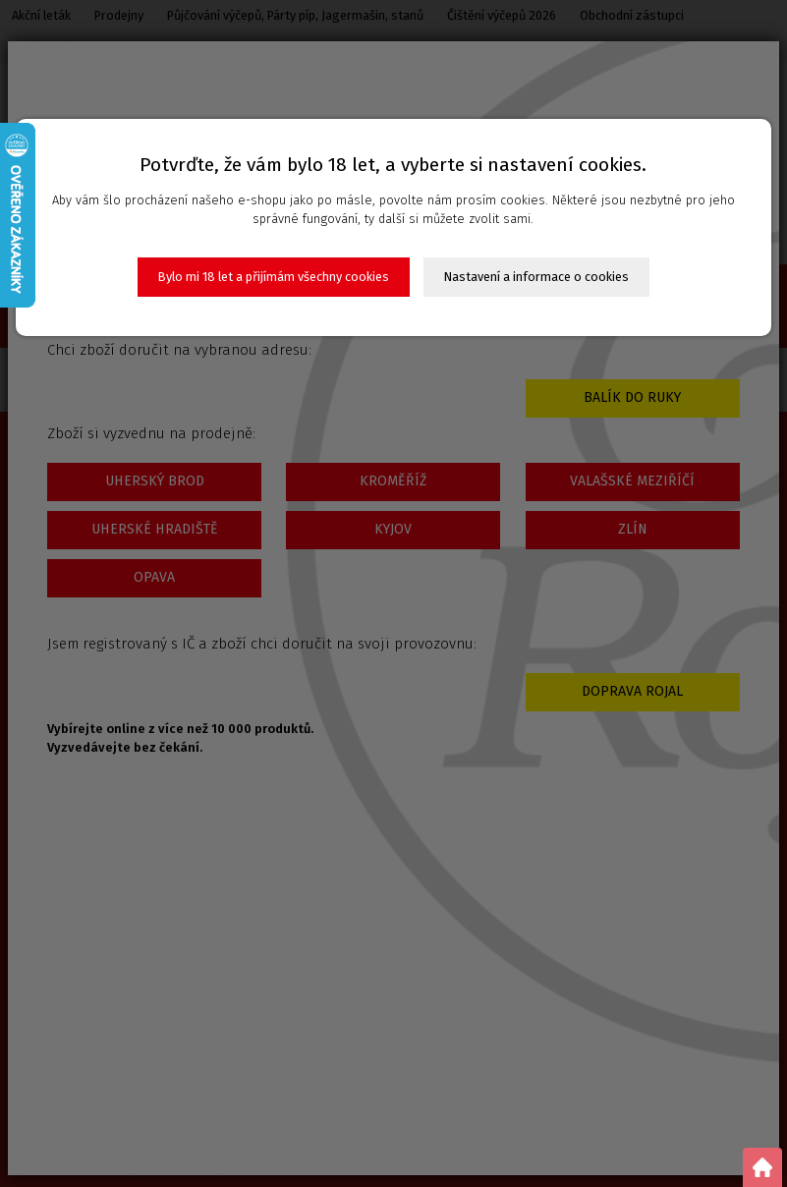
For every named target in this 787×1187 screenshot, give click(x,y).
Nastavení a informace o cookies (536, 276)
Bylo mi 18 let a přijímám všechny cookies (273, 276)
